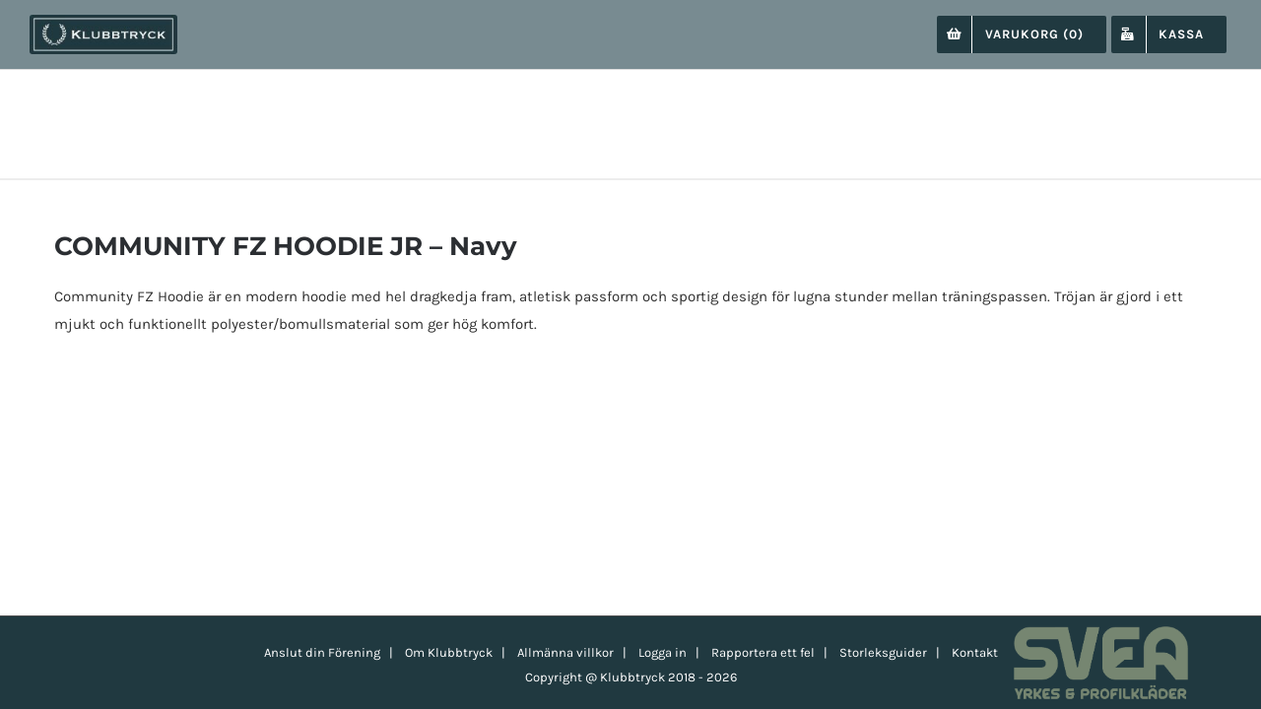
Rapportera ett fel (763, 652)
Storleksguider (883, 652)
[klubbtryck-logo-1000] (103, 22)
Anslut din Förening (322, 652)
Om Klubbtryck (449, 652)
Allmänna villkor (565, 652)
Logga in (662, 652)
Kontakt (975, 652)
